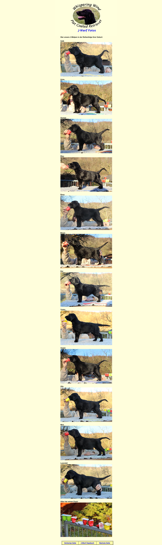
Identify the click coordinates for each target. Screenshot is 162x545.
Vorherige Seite (70, 543)
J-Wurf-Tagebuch (87, 543)
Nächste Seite (104, 543)
